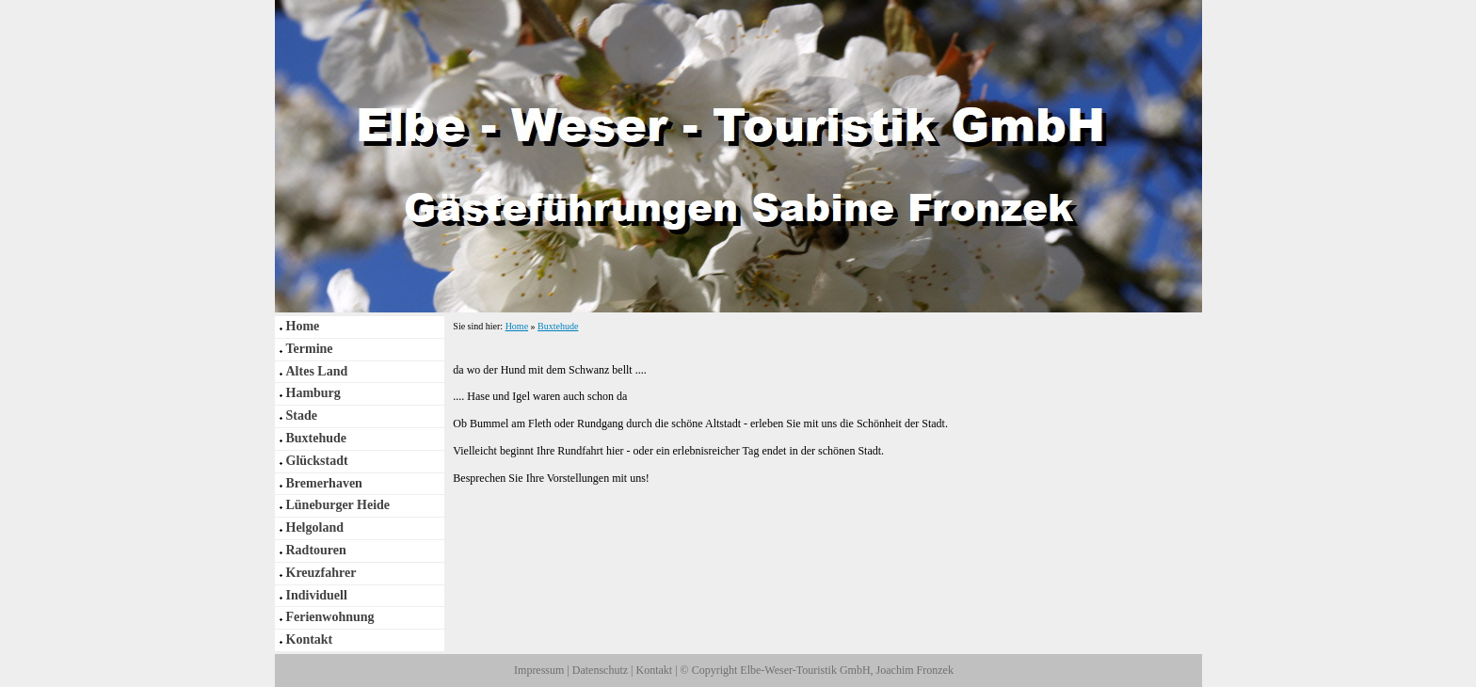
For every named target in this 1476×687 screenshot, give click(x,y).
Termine (309, 349)
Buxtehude (316, 438)
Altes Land (317, 371)
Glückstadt (317, 461)
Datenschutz (600, 670)
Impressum (539, 670)
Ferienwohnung (330, 617)
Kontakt (309, 639)
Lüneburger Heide (338, 505)
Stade (301, 415)
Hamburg (313, 393)
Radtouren (316, 550)
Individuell (316, 595)
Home (303, 326)
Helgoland (315, 527)
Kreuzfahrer (321, 573)
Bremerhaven (324, 483)
